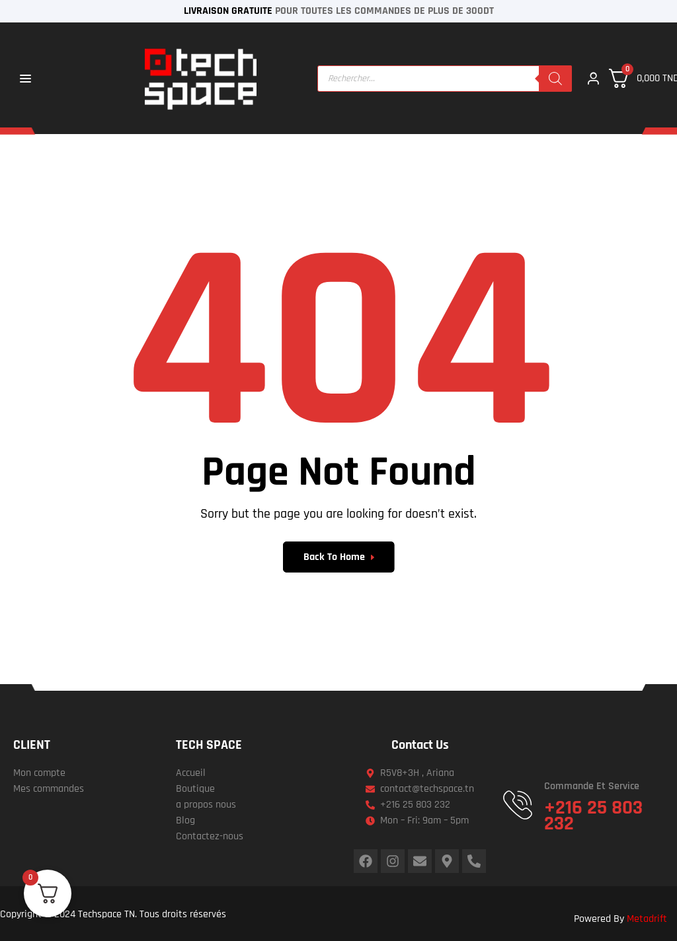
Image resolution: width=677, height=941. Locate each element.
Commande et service (591, 786)
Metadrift (647, 919)
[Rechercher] (555, 78)
